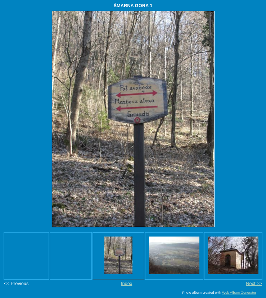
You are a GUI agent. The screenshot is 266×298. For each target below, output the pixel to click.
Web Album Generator (239, 292)
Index (126, 283)
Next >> (254, 283)
